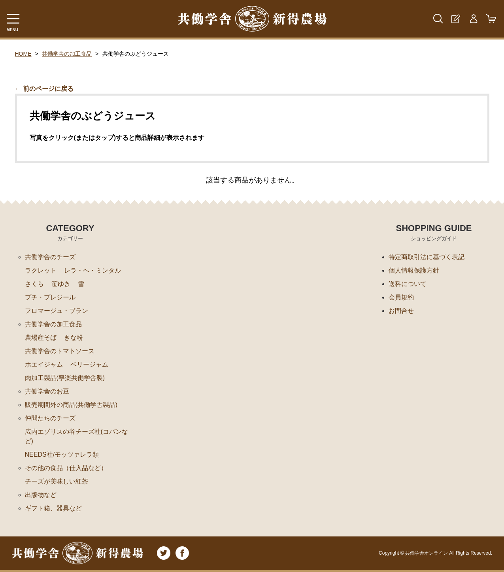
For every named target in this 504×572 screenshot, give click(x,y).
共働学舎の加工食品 (67, 54)
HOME (23, 54)
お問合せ (401, 310)
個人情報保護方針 (414, 270)
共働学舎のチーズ (50, 257)
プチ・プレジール (50, 297)
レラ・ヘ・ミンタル (92, 270)
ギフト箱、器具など (53, 508)
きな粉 (73, 337)
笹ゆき (60, 283)
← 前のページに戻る (44, 88)
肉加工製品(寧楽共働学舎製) (65, 377)
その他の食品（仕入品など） (66, 468)
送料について (408, 283)
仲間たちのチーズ (50, 418)
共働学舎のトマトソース (59, 351)
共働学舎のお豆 (47, 391)
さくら (34, 283)
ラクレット (41, 270)
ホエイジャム (44, 364)
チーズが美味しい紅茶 (56, 481)
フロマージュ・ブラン (56, 310)
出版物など (41, 494)
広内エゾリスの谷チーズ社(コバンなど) (76, 436)
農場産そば (41, 337)
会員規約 (401, 297)
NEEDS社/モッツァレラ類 (62, 454)
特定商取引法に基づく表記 (426, 257)
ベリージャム (89, 364)
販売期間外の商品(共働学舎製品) (71, 404)
